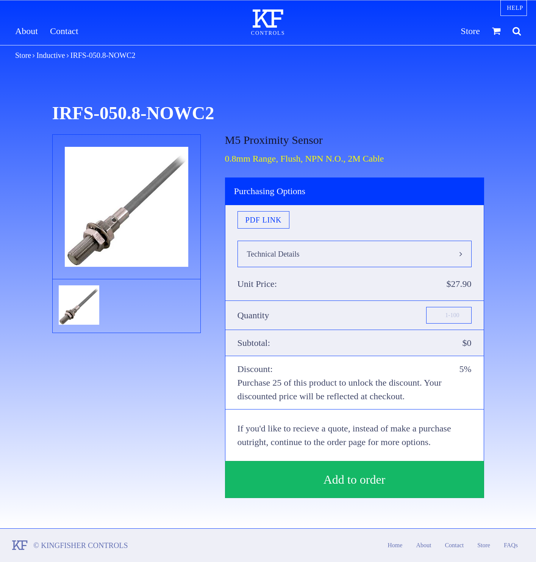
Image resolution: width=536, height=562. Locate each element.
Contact (64, 31)
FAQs (511, 545)
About (26, 31)
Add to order (354, 479)
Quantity (253, 315)
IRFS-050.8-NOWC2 (103, 55)
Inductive (50, 55)
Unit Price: (257, 283)
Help (515, 8)
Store (470, 31)
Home (395, 545)
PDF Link (263, 220)
